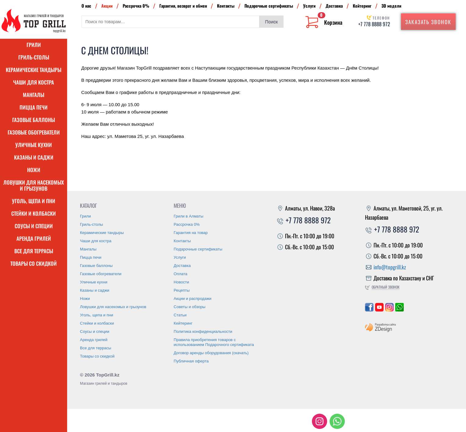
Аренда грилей (33, 238)
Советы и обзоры (189, 306)
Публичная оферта (191, 361)
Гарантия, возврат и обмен (183, 5)
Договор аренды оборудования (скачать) (211, 353)
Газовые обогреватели (34, 132)
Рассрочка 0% (136, 5)
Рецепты (182, 290)
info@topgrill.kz (390, 267)
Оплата (180, 274)
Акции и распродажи (192, 298)
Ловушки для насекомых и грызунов (33, 185)
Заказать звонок (428, 22)
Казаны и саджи (33, 157)
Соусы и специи (34, 226)
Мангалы (33, 95)
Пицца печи (34, 107)
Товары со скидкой (33, 263)
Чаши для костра (33, 82)
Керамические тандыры (33, 70)
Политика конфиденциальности (203, 331)
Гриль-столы (33, 57)
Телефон (381, 17)
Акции (107, 5)
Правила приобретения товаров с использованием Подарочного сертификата (214, 342)
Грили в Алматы (188, 216)
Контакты (225, 5)
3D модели (391, 5)
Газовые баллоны (33, 120)
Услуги (309, 5)
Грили (34, 45)
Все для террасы (33, 251)
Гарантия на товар (191, 232)
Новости (181, 282)
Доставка (334, 5)
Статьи (180, 315)
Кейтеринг (362, 5)
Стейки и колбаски (33, 213)
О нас (86, 5)
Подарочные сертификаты (268, 5)
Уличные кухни (33, 145)
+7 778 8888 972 (374, 24)
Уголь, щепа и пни (33, 201)
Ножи (33, 170)
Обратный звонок (385, 287)
